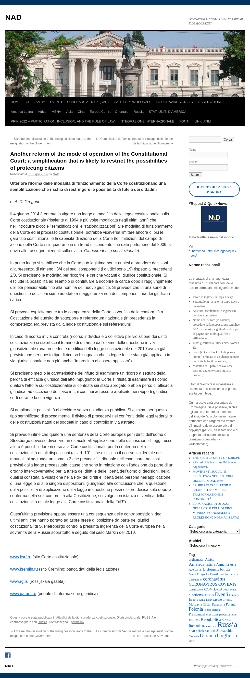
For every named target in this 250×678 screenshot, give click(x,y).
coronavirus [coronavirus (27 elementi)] (214, 579)
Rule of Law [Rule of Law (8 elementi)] (209, 625)
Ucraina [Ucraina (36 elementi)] (208, 635)
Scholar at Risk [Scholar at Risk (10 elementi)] (206, 631)
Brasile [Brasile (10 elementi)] (214, 574)
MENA (56, 112)
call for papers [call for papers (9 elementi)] (229, 574)
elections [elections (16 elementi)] (196, 595)
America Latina (22, 112)
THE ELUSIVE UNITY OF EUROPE (216, 458)
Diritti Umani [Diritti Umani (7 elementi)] (229, 589)
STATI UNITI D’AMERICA (167, 112)
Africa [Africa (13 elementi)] (209, 559)
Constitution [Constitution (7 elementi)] (195, 579)
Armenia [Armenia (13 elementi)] (222, 564)
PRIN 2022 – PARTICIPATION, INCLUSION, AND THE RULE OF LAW (63, 121)
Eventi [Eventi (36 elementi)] (221, 594)
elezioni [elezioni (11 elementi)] (208, 595)
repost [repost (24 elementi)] (194, 619)
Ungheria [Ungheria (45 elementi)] (227, 635)
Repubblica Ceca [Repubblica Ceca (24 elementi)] (216, 619)
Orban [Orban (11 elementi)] (207, 604)
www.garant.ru (23, 593)
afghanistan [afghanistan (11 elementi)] (196, 559)
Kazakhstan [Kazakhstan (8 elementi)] (205, 599)
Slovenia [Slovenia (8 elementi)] (194, 636)
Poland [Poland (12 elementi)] (230, 604)
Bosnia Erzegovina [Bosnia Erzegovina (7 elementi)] (199, 574)
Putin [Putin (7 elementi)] (234, 614)
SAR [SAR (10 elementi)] (192, 631)
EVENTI (56, 102)
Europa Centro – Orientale (109, 112)
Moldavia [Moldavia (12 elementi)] (195, 604)
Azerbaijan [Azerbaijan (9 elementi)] (195, 569)
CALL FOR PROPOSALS (132, 102)
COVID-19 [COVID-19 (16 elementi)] (213, 589)
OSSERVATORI (209, 102)
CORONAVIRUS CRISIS (174, 102)
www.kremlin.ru (24, 569)
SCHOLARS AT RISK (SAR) (88, 102)
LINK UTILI (202, 121)
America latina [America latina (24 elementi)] (202, 564)
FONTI (184, 121)
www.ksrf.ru (20, 557)
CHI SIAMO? (35, 102)
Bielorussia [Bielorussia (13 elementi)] (211, 569)
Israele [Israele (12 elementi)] (193, 599)
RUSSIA (147, 617)
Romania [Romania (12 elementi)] (195, 626)
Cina (81, 112)
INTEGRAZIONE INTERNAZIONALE (147, 121)
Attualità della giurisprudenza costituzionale (85, 617)
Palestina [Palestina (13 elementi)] (218, 604)
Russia (138, 112)
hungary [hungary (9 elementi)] (234, 595)
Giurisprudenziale (128, 617)
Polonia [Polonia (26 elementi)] (196, 609)
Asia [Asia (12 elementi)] (233, 564)
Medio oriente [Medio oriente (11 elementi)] (222, 599)
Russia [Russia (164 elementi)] (227, 624)
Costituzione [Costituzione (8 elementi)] (196, 589)
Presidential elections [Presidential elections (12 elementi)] (203, 614)
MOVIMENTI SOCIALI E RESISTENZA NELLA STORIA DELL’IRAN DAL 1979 (213, 476)
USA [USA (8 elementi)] (192, 640)
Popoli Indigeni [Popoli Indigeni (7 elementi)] (212, 609)
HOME (16, 102)
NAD (13, 17)
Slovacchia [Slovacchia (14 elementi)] (224, 630)
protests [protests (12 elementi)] (224, 614)
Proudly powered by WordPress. (213, 666)
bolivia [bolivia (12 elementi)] (225, 569)
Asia (69, 112)
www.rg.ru (19, 581)
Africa (42, 112)
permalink (77, 622)
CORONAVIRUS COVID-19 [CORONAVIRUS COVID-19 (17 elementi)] (212, 584)
